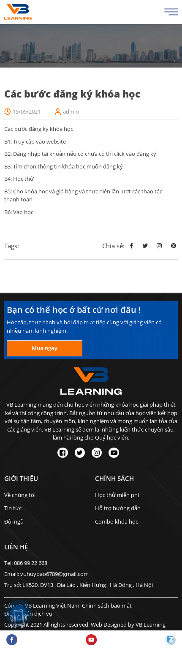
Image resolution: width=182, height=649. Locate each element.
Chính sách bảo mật (107, 605)
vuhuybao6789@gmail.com (54, 574)
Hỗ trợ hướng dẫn (118, 508)
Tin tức (13, 508)
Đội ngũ (14, 521)
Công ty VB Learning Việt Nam (41, 605)
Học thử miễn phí (117, 495)
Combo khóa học (116, 521)
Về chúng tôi (19, 495)
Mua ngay (44, 348)
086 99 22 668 (30, 563)
